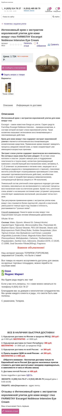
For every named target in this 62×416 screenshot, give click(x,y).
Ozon (8, 271)
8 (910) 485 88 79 (32, 8)
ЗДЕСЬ (29, 375)
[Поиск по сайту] (22, 16)
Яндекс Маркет (14, 274)
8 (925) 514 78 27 (12, 8)
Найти (55, 17)
